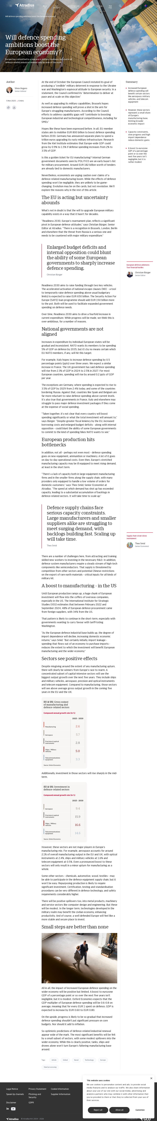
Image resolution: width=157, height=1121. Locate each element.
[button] (10, 6)
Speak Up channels (15, 1094)
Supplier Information (60, 1094)
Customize (140, 1110)
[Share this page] (8, 107)
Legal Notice (12, 1089)
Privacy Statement (37, 1089)
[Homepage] (24, 6)
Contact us (99, 7)
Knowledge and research (73, 7)
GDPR (31, 1103)
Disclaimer (11, 1103)
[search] (120, 6)
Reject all (98, 1110)
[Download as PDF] (14, 107)
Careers (89, 6)
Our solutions (56, 7)
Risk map (110, 7)
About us (45, 7)
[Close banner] (151, 1078)
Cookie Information (60, 1089)
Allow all (119, 1110)
